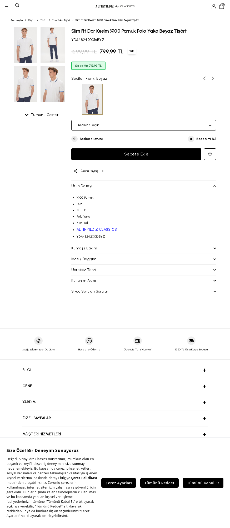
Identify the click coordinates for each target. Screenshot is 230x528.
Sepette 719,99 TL (88, 66)
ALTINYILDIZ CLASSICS (97, 229)
